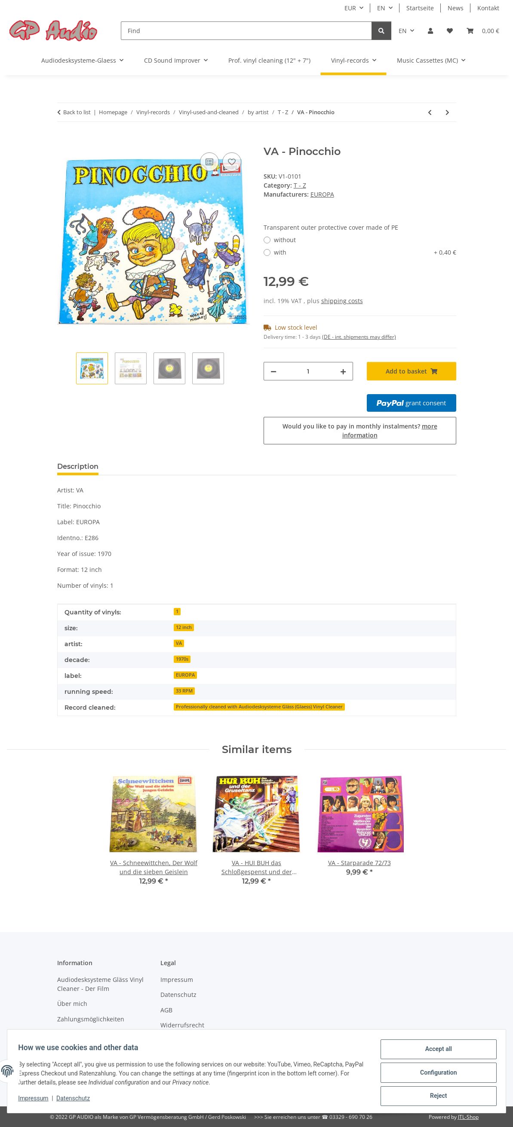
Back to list (77, 112)
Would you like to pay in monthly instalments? (360, 430)
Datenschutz (76, 1100)
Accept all (435, 1051)
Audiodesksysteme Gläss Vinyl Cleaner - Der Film (100, 984)
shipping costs (342, 301)
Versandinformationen (89, 1034)
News (456, 8)
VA (179, 643)
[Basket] (483, 31)
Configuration (435, 1074)
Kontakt (488, 8)
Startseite (420, 8)
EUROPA (185, 675)
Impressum (36, 1100)
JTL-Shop (468, 1117)
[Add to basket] (64, 141)
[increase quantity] (343, 371)
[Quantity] (308, 371)
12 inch (184, 627)
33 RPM (184, 691)
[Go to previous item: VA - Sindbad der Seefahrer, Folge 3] (430, 112)
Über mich (72, 1003)
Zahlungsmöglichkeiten (90, 1019)
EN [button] (381, 8)
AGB (166, 1010)
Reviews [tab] (127, 466)
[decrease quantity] (273, 371)
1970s (182, 659)
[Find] (246, 30)
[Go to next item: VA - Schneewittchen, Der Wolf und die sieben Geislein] (447, 112)
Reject (435, 1096)
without (285, 240)
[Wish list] (450, 31)
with (365, 252)
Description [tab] (77, 466)
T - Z (300, 185)
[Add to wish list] (231, 161)
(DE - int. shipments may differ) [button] (359, 336)
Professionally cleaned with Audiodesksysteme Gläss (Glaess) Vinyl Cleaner (259, 707)
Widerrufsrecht (182, 1025)
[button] (430, 31)
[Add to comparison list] (209, 161)
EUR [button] (350, 8)
